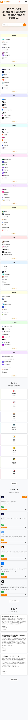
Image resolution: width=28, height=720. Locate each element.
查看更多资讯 (14, 679)
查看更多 (13, 61)
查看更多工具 (14, 601)
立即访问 (4, 509)
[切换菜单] (26, 2)
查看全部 (14, 483)
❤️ (25, 509)
